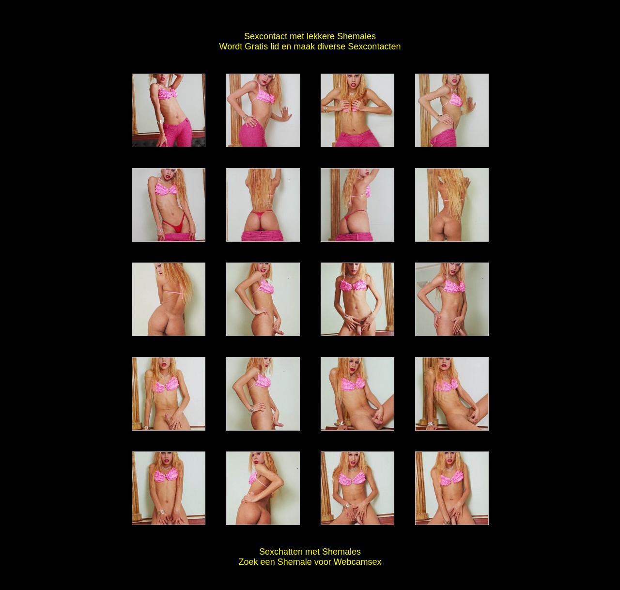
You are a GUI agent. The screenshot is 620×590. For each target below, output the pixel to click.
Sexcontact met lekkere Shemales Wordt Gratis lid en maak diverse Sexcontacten (310, 41)
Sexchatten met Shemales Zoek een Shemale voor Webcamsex (310, 557)
